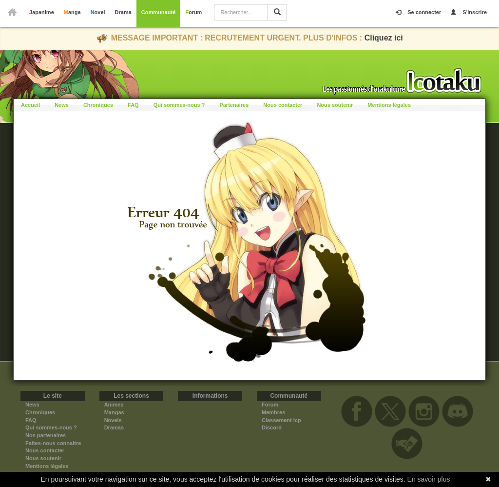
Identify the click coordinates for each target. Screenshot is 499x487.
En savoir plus (428, 479)
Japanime (41, 12)
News (62, 105)
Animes (114, 404)
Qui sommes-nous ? (179, 105)
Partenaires (234, 105)
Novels (113, 420)
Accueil (30, 105)
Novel (98, 12)
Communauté (158, 12)
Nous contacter (282, 105)
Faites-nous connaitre (53, 443)
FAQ (133, 105)
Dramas (114, 427)
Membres (273, 412)
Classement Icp (281, 420)
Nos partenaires (45, 435)
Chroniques (98, 105)
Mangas (114, 412)
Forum (193, 12)
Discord (272, 427)
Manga (72, 12)
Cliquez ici (384, 38)
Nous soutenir (335, 105)
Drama (123, 12)
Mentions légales (389, 105)
